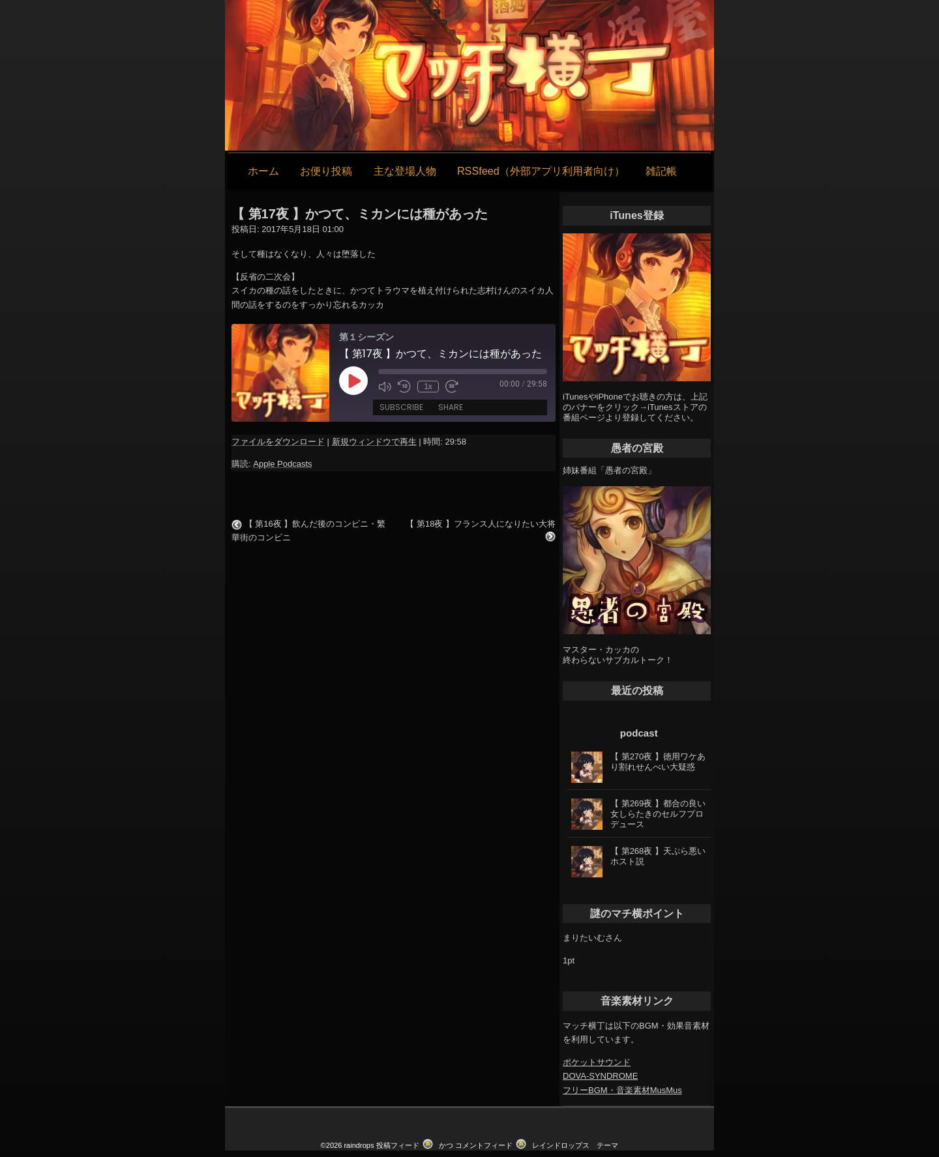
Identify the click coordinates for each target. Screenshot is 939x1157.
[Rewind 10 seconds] (404, 386)
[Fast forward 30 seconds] (451, 386)
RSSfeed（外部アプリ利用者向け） (541, 171)
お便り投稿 (326, 171)
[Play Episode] (353, 380)
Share (450, 407)
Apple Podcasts (282, 464)
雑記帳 (661, 171)
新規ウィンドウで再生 (374, 442)
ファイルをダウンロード (278, 442)
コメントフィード (484, 1145)
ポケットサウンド (597, 1062)
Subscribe (401, 407)
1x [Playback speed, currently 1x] (428, 386)
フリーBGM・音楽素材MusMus (622, 1090)
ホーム (263, 171)
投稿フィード (397, 1145)
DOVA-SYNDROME (600, 1076)
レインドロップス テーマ (575, 1145)
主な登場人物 (405, 171)
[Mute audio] (384, 386)
